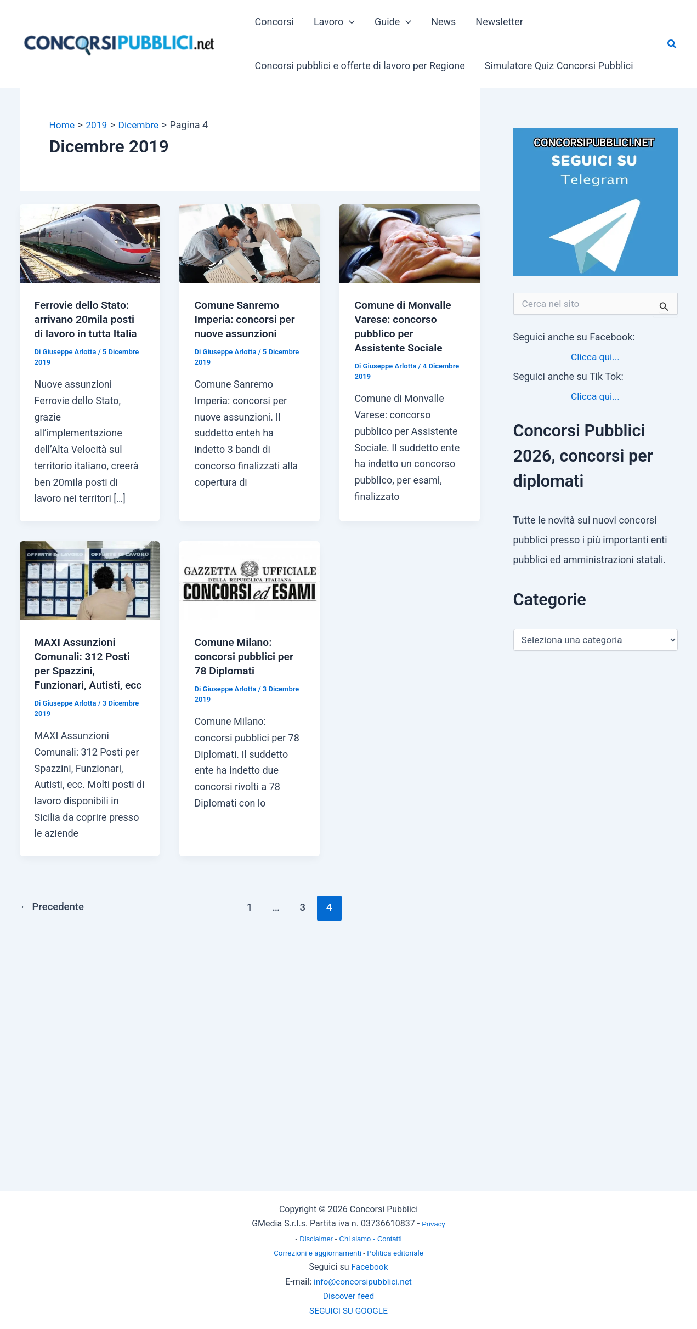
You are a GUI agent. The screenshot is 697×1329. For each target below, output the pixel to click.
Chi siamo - (358, 1239)
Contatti (389, 1239)
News (443, 21)
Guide (393, 22)
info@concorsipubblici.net (363, 1281)
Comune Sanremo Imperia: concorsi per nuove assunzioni (246, 319)
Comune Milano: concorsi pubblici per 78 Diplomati (245, 656)
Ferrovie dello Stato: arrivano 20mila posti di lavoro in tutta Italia (88, 319)
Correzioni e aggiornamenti (317, 1253)
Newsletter (499, 21)
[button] (349, 22)
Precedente (53, 921)
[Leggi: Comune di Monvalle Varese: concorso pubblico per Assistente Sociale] (409, 242)
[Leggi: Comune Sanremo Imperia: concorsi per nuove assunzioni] (249, 242)
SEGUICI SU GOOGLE (348, 1310)
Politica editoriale (395, 1253)
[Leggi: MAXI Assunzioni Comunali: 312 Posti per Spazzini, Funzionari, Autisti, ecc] (90, 579)
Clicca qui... (595, 356)
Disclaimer (317, 1239)
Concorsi (274, 21)
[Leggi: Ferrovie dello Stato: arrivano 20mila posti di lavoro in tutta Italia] (90, 242)
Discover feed (348, 1296)
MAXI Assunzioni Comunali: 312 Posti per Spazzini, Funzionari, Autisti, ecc (84, 670)
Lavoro (334, 22)
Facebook (369, 1267)
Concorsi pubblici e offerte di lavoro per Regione (360, 65)
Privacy (433, 1224)
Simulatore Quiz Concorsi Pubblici (559, 65)
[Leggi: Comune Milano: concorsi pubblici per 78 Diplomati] (249, 579)
